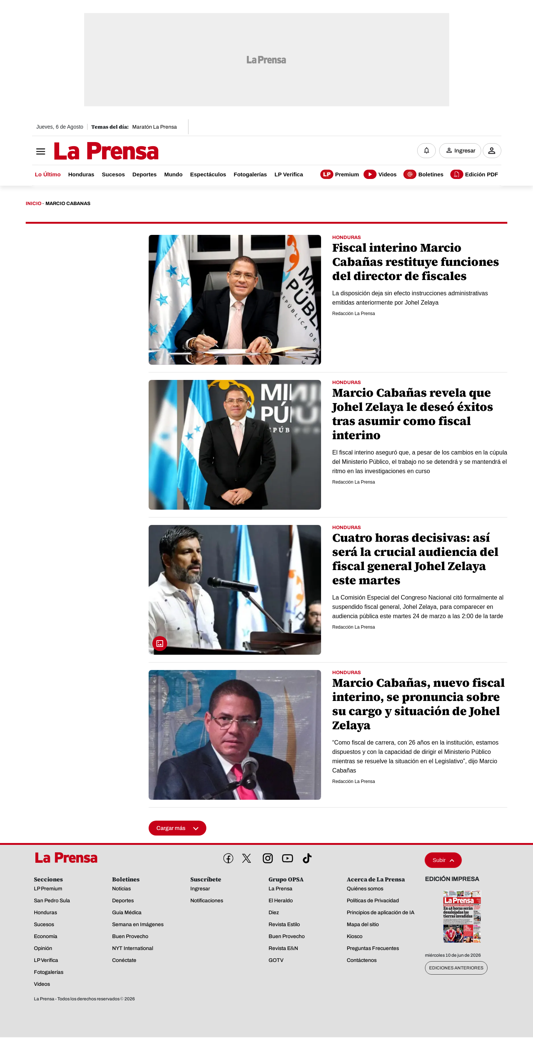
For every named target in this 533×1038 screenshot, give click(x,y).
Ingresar (464, 151)
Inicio (33, 204)
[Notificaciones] (426, 151)
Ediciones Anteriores (456, 968)
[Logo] (88, 151)
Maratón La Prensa (154, 127)
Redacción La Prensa (353, 314)
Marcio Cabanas (68, 204)
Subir (443, 861)
